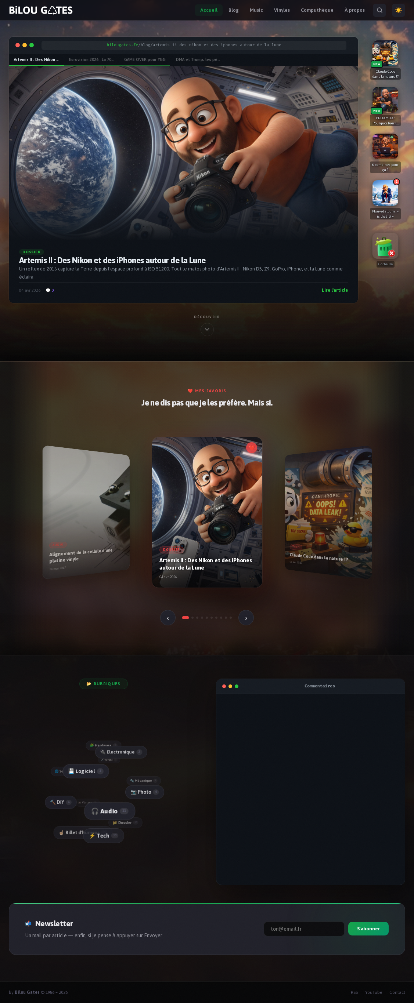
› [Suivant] (246, 618)
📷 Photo (144, 792)
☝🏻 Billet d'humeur (83, 832)
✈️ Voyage (109, 759)
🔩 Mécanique (144, 780)
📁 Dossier (126, 822)
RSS (354, 992)
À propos (355, 10)
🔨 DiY (60, 802)
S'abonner (368, 928)
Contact (397, 992)
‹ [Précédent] (168, 618)
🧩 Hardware (104, 745)
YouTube (373, 992)
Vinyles (282, 10)
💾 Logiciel (85, 771)
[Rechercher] (379, 10)
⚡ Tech (103, 835)
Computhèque (317, 10)
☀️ (398, 10)
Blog (233, 10)
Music (256, 10)
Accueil (208, 10)
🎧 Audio (109, 811)
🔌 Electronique (121, 752)
